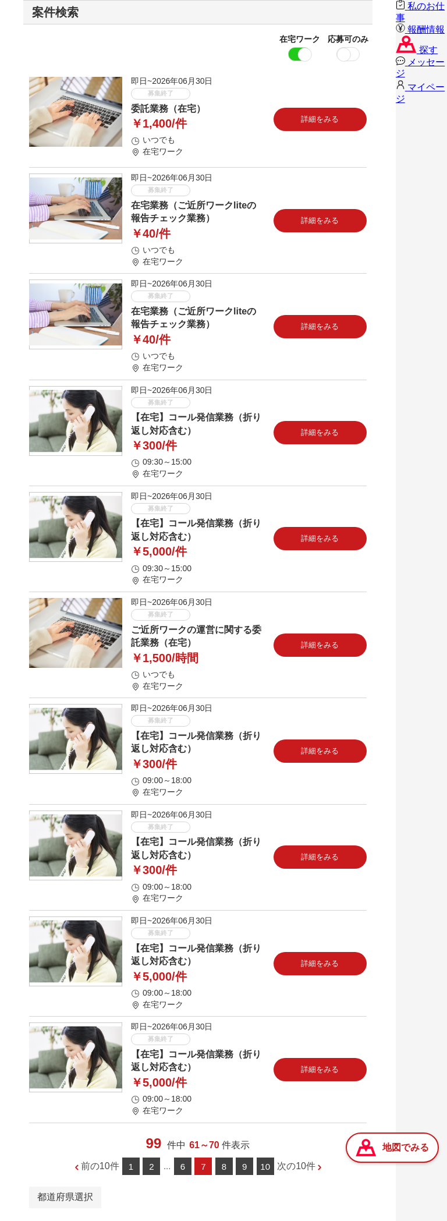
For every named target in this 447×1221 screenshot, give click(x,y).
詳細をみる (320, 119)
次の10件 (296, 1166)
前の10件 (100, 1166)
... (167, 1166)
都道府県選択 (65, 1197)
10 (265, 1167)
